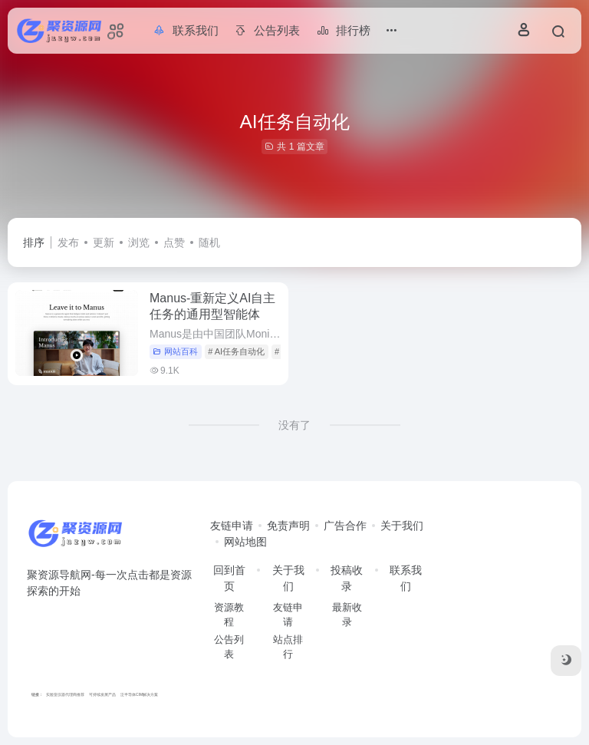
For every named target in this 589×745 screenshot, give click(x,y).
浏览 (139, 242)
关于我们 (401, 525)
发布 (68, 242)
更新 (103, 242)
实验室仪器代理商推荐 (65, 694)
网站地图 (245, 542)
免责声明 (288, 525)
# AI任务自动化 (236, 351)
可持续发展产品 (102, 694)
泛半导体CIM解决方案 (139, 694)
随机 (209, 242)
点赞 (174, 242)
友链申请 (231, 525)
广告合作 (345, 525)
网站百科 (175, 351)
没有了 (294, 425)
